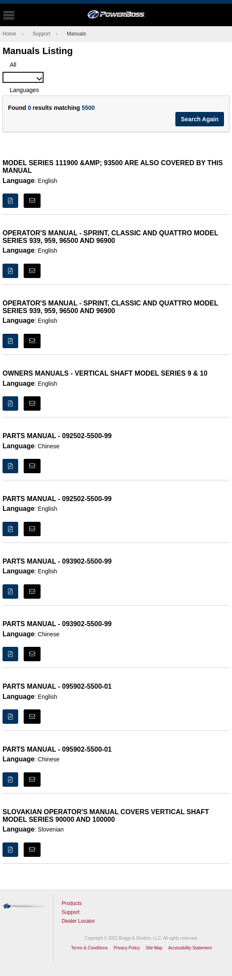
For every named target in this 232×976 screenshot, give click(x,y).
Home (9, 34)
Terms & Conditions (89, 948)
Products (72, 903)
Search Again (199, 119)
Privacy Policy (127, 948)
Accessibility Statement (190, 948)
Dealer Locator (78, 921)
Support (41, 34)
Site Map (154, 948)
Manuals (76, 34)
